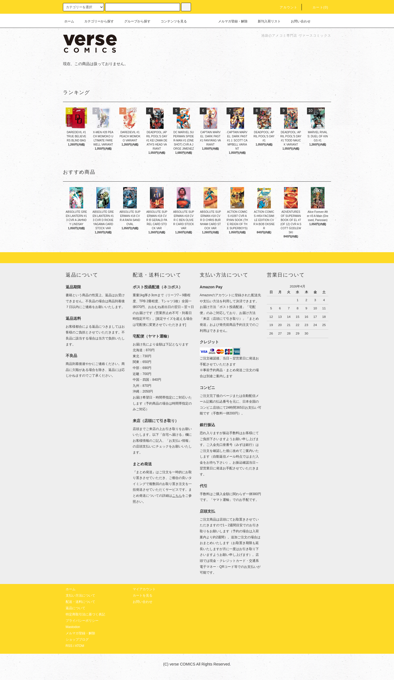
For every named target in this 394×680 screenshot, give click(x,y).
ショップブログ (77, 639)
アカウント (285, 7)
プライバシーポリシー (82, 621)
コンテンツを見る (170, 21)
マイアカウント (144, 589)
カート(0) (317, 7)
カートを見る (142, 595)
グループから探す (134, 21)
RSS (69, 646)
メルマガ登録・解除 (230, 21)
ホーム (69, 21)
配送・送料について (80, 602)
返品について (75, 608)
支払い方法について (80, 595)
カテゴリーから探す (96, 21)
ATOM (79, 646)
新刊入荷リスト (266, 21)
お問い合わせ (297, 21)
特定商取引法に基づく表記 (85, 614)
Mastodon (73, 627)
